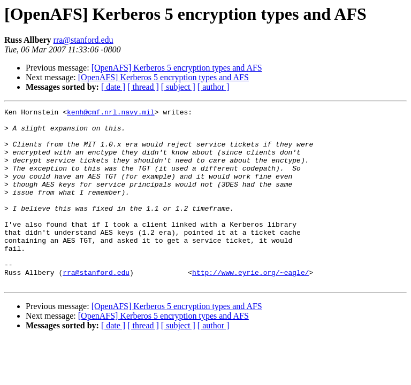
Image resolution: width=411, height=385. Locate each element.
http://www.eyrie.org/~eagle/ (250, 306)
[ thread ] (143, 86)
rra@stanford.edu (83, 39)
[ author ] (213, 86)
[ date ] (113, 86)
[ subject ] (178, 86)
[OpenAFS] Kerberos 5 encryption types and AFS (177, 67)
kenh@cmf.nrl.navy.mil (111, 113)
